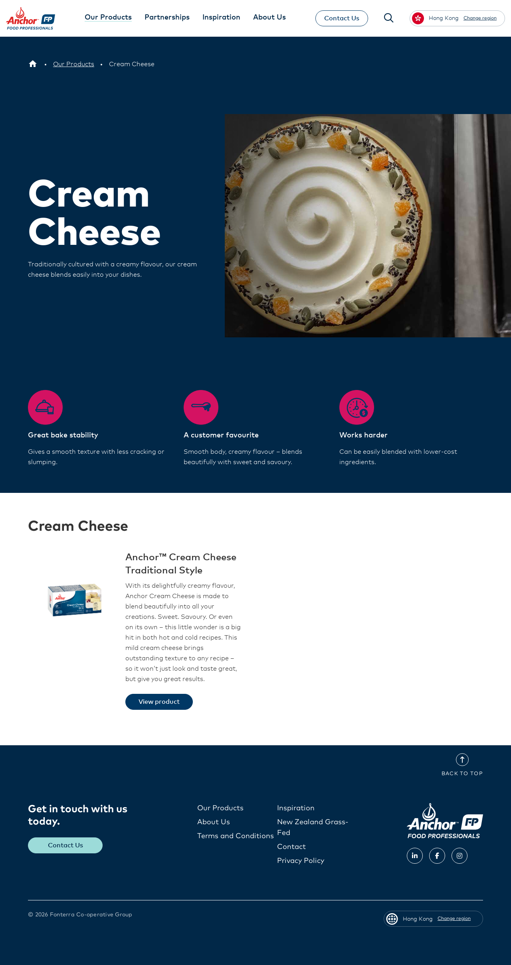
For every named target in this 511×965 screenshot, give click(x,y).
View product (159, 702)
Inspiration (296, 808)
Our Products (220, 808)
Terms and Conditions (235, 836)
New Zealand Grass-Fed (313, 828)
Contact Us (341, 18)
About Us (213, 822)
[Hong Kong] (33, 64)
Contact (291, 847)
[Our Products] (73, 64)
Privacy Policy (300, 861)
